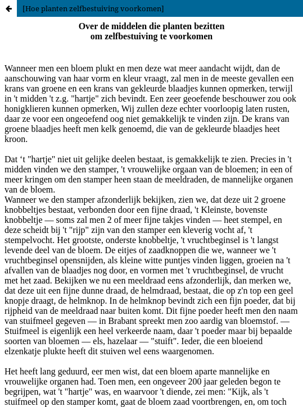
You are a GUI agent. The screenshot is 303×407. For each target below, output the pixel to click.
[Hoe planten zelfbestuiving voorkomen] (93, 8)
